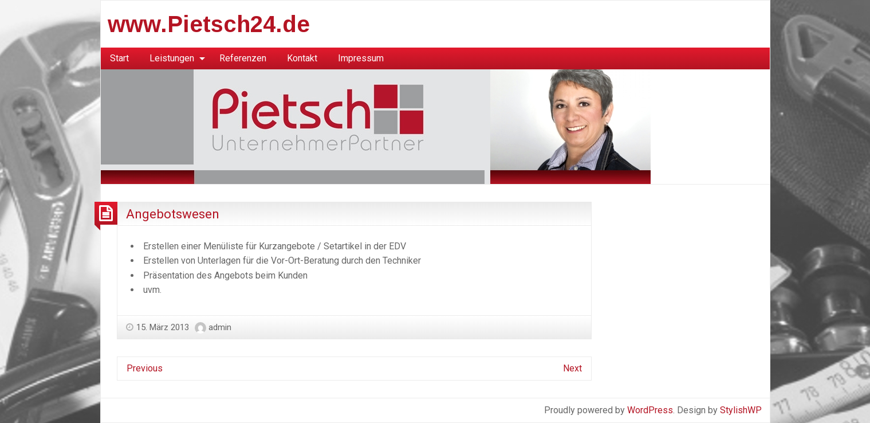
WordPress (650, 410)
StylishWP (741, 410)
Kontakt (302, 58)
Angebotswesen (172, 213)
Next (572, 368)
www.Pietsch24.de (209, 24)
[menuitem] (119, 58)
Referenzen (242, 58)
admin (219, 327)
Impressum (361, 58)
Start (119, 58)
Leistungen (171, 58)
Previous (145, 368)
